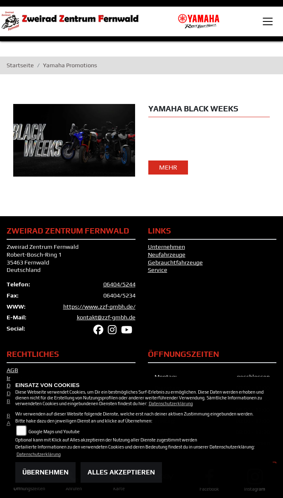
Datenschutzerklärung (171, 403)
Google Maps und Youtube (54, 431)
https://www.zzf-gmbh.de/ (99, 306)
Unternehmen (166, 246)
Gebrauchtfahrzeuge (175, 262)
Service (157, 270)
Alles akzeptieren (121, 472)
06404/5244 (119, 284)
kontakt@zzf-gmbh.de (106, 317)
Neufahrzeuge (166, 254)
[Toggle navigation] (268, 21)
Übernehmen (45, 472)
